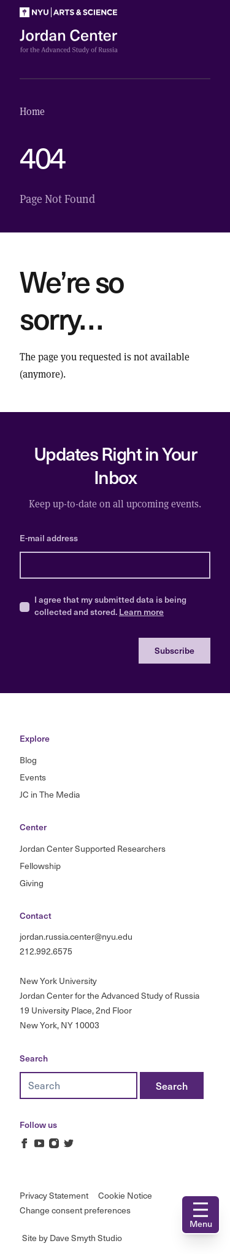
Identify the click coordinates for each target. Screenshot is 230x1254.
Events (33, 777)
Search (34, 1058)
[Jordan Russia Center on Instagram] (54, 1143)
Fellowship (40, 865)
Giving (32, 883)
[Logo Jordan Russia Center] (69, 41)
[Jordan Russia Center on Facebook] (24, 1143)
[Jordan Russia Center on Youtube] (39, 1143)
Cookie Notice (125, 1195)
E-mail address (49, 538)
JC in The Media (50, 794)
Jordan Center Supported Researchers (93, 848)
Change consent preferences (75, 1210)
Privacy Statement (54, 1195)
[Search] (172, 1085)
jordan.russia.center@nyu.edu (76, 936)
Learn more (141, 611)
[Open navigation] (200, 1214)
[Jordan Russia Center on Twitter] (68, 1143)
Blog (28, 760)
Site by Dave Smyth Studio (72, 1238)
